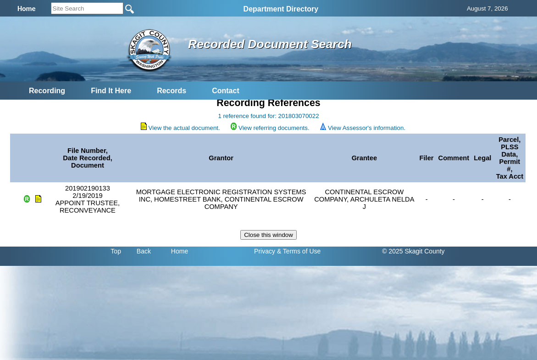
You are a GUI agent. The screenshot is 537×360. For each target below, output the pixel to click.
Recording (47, 91)
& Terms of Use (299, 251)
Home (179, 251)
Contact (225, 91)
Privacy (264, 251)
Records (171, 91)
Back (144, 251)
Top (116, 251)
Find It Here (111, 91)
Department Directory (281, 9)
